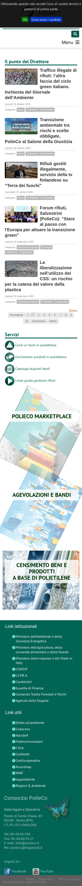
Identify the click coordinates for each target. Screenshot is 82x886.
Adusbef (22, 735)
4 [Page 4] (44, 315)
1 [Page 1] (28, 315)
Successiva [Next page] (38, 321)
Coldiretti (22, 754)
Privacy (30, 879)
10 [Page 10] (26, 321)
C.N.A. (20, 748)
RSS (73, 310)
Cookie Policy (46, 879)
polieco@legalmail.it (25, 847)
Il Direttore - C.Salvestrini (40, 109)
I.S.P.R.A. (22, 675)
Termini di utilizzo (68, 879)
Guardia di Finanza (30, 688)
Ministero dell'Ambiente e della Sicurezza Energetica (39, 638)
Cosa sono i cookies (46, 19)
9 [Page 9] (71, 315)
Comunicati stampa (28, 247)
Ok (25, 19)
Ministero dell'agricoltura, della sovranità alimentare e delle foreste (42, 649)
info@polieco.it (26, 843)
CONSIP (22, 669)
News (21, 109)
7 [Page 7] (60, 315)
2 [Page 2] (33, 315)
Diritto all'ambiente (30, 722)
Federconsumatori (29, 741)
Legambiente (25, 779)
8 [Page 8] (65, 315)
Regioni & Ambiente (31, 785)
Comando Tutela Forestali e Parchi (41, 694)
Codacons (23, 729)
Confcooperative (28, 760)
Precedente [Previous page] (16, 315)
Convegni (46, 247)
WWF (19, 773)
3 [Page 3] (38, 315)
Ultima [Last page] (53, 321)
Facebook (14, 871)
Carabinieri (24, 681)
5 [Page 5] (49, 315)
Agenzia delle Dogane (32, 700)
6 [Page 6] (55, 315)
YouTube (41, 871)
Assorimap (23, 767)
